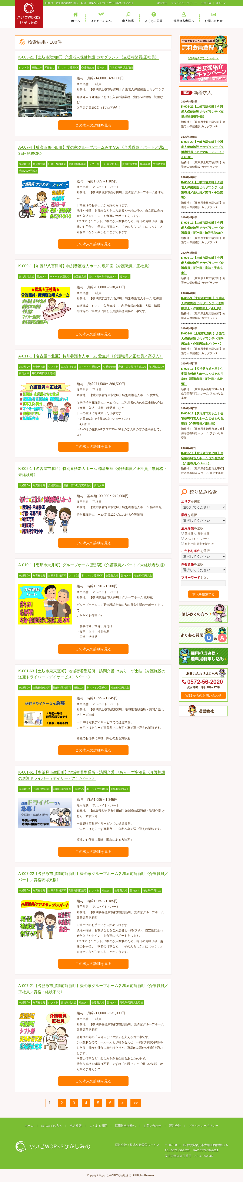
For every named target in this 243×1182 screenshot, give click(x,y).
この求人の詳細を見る (93, 125)
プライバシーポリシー (184, 2)
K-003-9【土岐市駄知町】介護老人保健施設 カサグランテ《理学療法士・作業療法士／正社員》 (203, 303)
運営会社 (162, 2)
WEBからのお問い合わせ (203, 695)
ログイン (221, 2)
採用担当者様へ (125, 1125)
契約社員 (201, 533)
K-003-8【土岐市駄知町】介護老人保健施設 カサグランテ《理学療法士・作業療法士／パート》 (203, 338)
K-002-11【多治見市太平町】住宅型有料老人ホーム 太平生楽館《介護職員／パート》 (202, 458)
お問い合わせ (152, 1125)
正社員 (187, 533)
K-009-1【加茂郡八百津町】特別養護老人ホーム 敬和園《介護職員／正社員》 (85, 266)
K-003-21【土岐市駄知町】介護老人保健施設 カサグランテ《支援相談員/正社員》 (88, 57)
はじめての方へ (51, 1125)
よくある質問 (98, 1125)
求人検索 (76, 1125)
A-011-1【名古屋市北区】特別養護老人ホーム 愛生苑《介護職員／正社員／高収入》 (90, 356)
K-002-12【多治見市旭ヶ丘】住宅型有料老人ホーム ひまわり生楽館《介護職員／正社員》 (202, 418)
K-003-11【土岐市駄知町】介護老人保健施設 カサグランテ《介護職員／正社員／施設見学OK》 (202, 228)
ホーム (29, 1125)
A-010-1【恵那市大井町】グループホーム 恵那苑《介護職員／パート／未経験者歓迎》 (92, 565)
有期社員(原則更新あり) (197, 543)
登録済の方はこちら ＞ (203, 58)
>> (136, 1103)
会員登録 (206, 2)
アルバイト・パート (195, 538)
